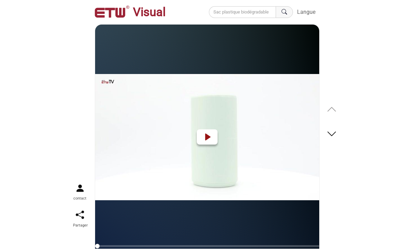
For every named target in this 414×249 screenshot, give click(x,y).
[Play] (207, 137)
